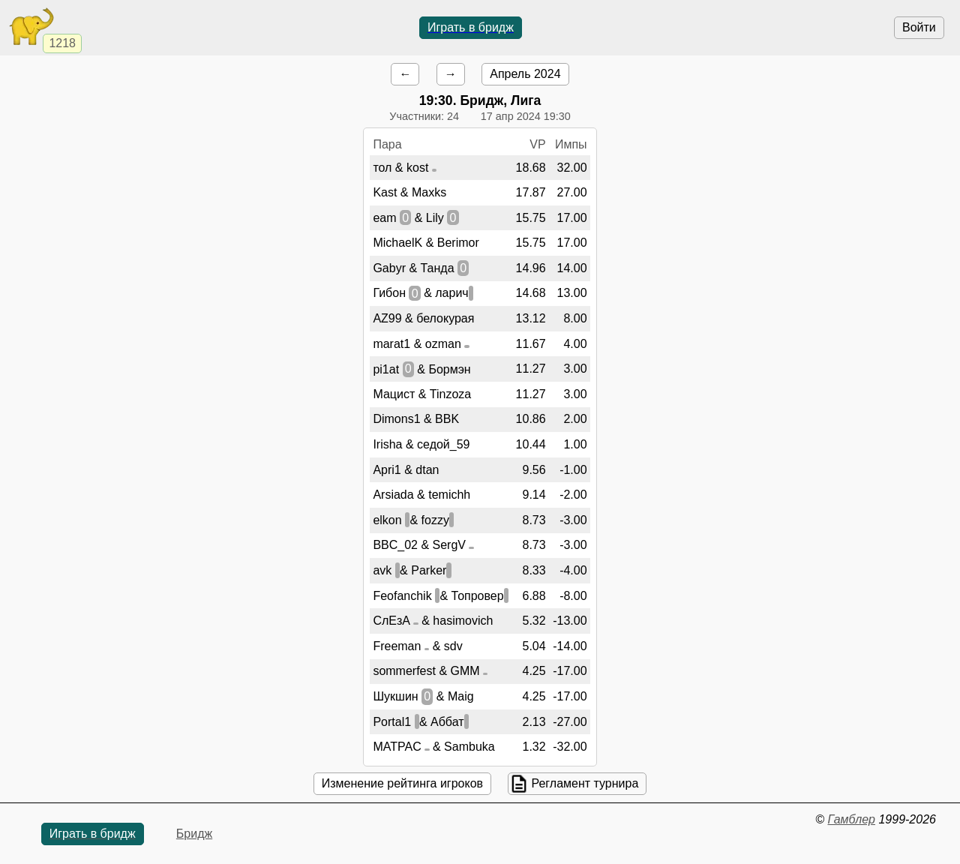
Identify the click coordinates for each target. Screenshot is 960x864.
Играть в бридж (471, 27)
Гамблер (851, 819)
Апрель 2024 (525, 74)
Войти (919, 27)
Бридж (194, 833)
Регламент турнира (584, 783)
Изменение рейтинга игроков (402, 783)
